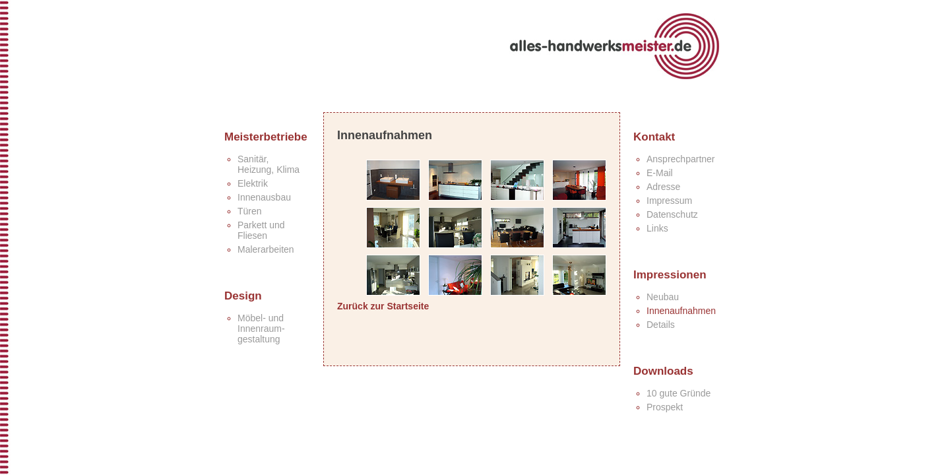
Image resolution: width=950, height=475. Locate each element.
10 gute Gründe (679, 393)
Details (661, 324)
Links (657, 228)
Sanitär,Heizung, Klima (269, 164)
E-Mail (660, 173)
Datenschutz (672, 214)
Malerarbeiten (266, 249)
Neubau (663, 297)
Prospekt (665, 407)
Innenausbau (264, 197)
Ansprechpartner (681, 159)
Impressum (669, 200)
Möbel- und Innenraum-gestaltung (261, 328)
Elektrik (253, 183)
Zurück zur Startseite (383, 306)
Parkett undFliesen (261, 230)
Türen (250, 211)
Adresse (663, 186)
